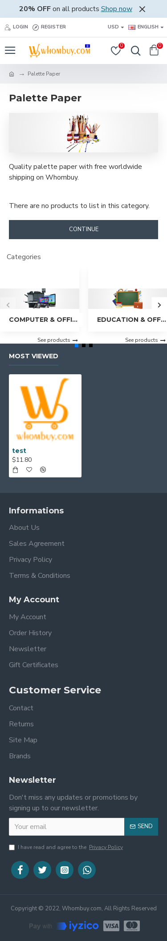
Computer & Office (44, 320)
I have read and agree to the (66, 847)
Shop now (116, 9)
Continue (83, 229)
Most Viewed (33, 356)
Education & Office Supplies (132, 320)
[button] (8, 304)
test (19, 451)
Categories (24, 257)
